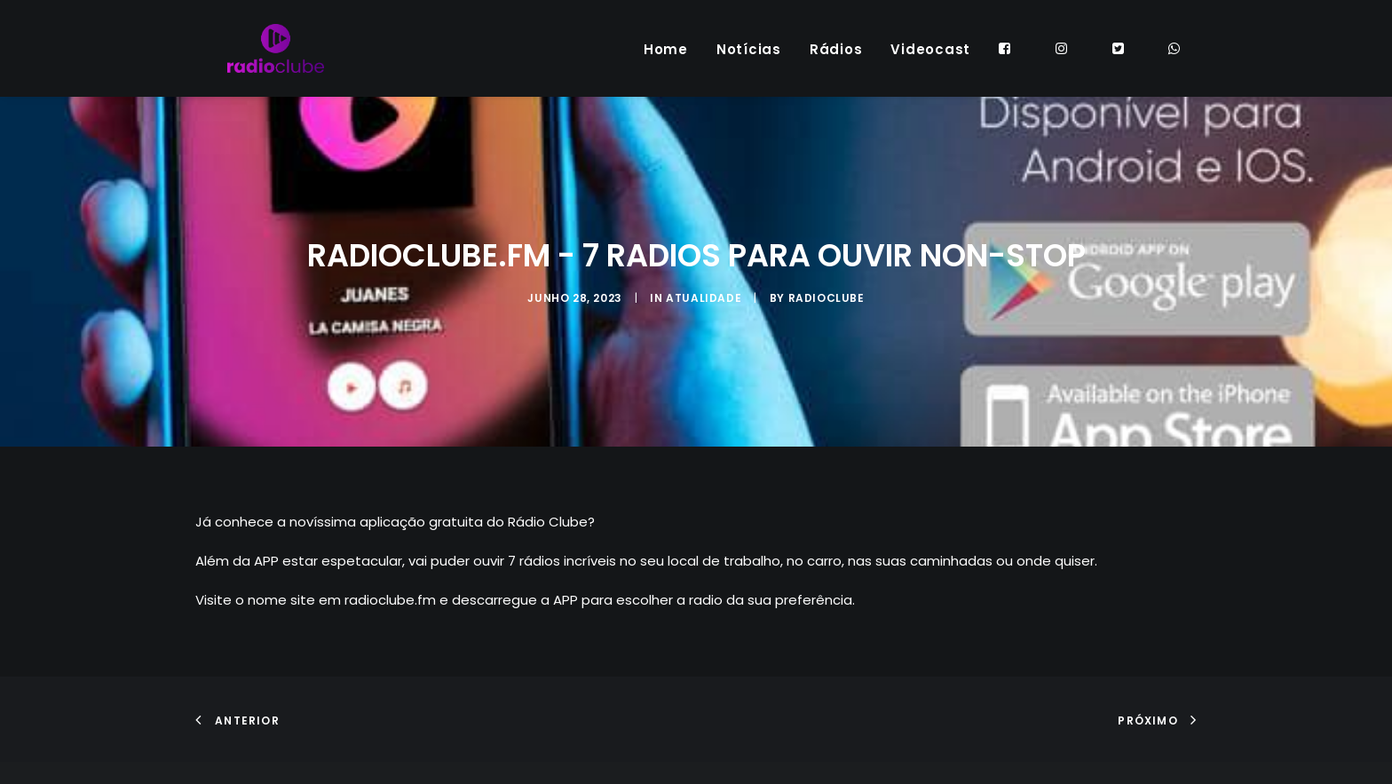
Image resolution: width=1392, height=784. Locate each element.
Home (666, 61)
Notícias (748, 61)
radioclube (826, 321)
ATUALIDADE (703, 321)
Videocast (930, 61)
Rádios (836, 61)
